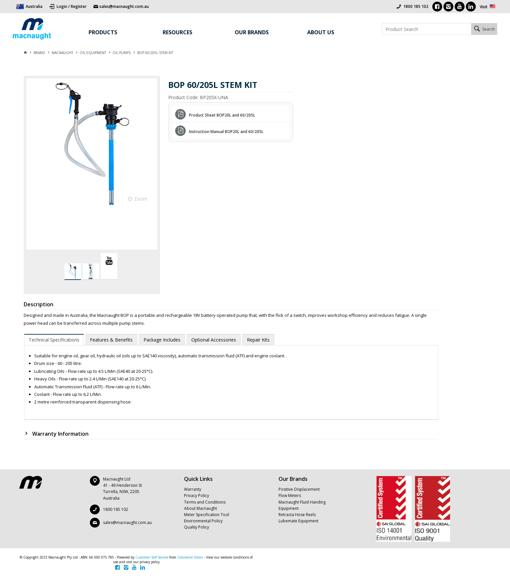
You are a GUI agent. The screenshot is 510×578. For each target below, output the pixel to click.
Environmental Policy (203, 521)
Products (103, 32)
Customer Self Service (151, 557)
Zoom (140, 199)
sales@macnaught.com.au (127, 522)
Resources (177, 32)
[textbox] (426, 29)
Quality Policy (196, 527)
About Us (320, 32)
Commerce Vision (190, 557)
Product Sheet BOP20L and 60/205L (222, 115)
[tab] (54, 339)
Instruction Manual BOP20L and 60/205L (226, 131)
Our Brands (252, 32)
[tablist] (231, 377)
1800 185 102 (415, 6)
